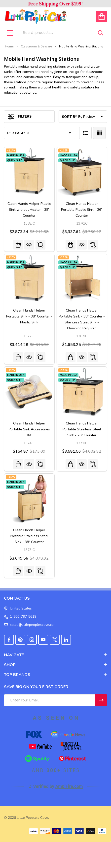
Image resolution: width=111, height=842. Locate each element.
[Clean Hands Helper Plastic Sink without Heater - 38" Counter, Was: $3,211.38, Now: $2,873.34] (29, 172)
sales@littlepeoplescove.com (30, 624)
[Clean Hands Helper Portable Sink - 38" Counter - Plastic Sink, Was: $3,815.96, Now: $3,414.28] (29, 279)
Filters (20, 117)
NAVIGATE (55, 655)
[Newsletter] (101, 700)
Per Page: (16, 133)
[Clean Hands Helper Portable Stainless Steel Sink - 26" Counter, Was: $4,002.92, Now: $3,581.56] (82, 392)
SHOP (55, 665)
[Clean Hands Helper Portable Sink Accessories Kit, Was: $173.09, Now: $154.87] (29, 392)
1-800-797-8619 (20, 616)
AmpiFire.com (69, 786)
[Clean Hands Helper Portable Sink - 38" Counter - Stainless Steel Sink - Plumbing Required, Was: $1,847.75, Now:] (82, 279)
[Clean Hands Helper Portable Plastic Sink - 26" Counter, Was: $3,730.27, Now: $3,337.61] (82, 172)
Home (9, 46)
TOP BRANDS (55, 674)
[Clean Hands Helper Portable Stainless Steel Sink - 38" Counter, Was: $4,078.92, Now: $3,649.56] (29, 499)
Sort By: (69, 116)
